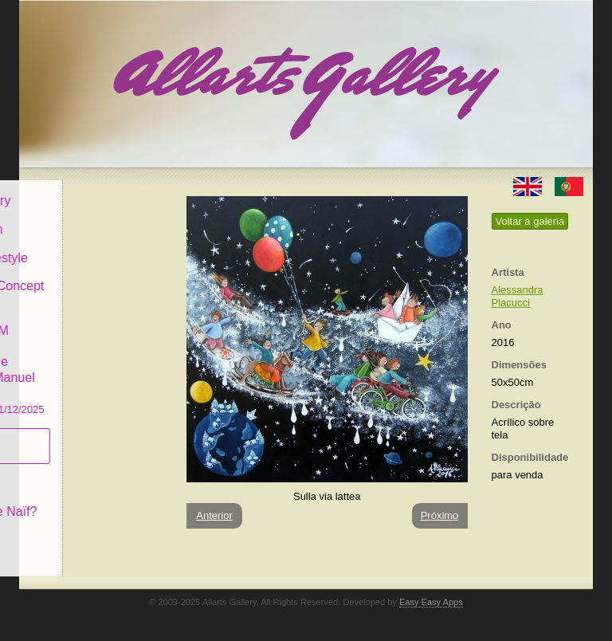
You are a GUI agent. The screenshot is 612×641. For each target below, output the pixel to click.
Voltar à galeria (530, 221)
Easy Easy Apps (431, 602)
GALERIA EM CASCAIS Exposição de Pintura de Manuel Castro (94, 357)
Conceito (62, 471)
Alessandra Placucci (517, 296)
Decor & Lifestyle (85, 246)
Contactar (64, 528)
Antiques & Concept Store (93, 282)
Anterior (214, 515)
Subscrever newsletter (70, 435)
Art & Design (73, 218)
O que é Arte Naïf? (90, 500)
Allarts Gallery (77, 189)
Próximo (440, 515)
